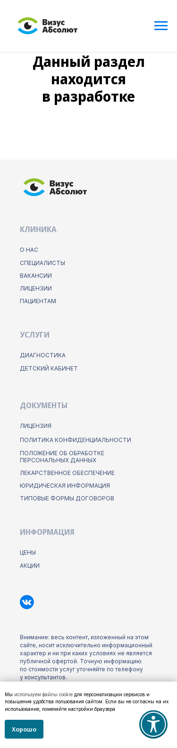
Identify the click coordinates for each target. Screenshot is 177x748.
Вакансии (36, 275)
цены (28, 552)
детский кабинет (49, 368)
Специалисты (42, 262)
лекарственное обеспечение (67, 472)
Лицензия (35, 425)
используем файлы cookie (43, 694)
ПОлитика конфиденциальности (75, 439)
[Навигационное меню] (161, 26)
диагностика (43, 355)
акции (30, 565)
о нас (29, 249)
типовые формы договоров (67, 498)
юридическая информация (65, 485)
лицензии (36, 288)
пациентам (38, 301)
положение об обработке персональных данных (62, 457)
